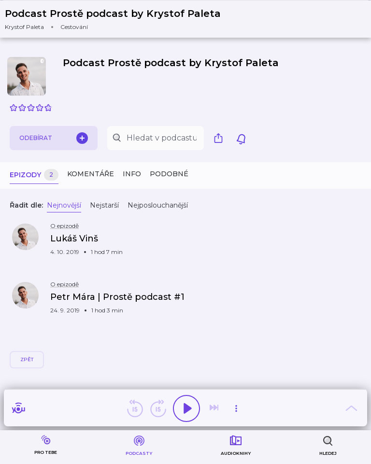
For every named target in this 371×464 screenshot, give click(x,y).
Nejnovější (64, 205)
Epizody (34, 175)
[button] (119, 19)
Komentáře (90, 173)
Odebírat (53, 138)
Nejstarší (104, 205)
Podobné (169, 173)
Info (132, 173)
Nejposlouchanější (158, 205)
